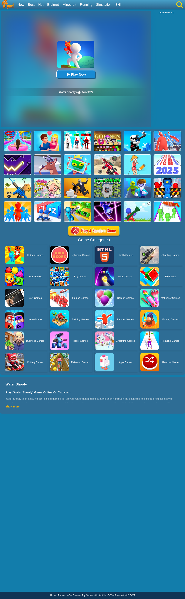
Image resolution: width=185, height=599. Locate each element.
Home (53, 595)
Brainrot (53, 4)
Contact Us (100, 595)
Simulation (104, 4)
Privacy (118, 595)
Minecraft (69, 4)
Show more (12, 406)
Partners (62, 595)
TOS (110, 595)
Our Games (74, 595)
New (21, 4)
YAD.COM (130, 595)
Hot (40, 4)
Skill (118, 4)
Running (86, 4)
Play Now (76, 74)
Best (31, 4)
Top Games (87, 595)
